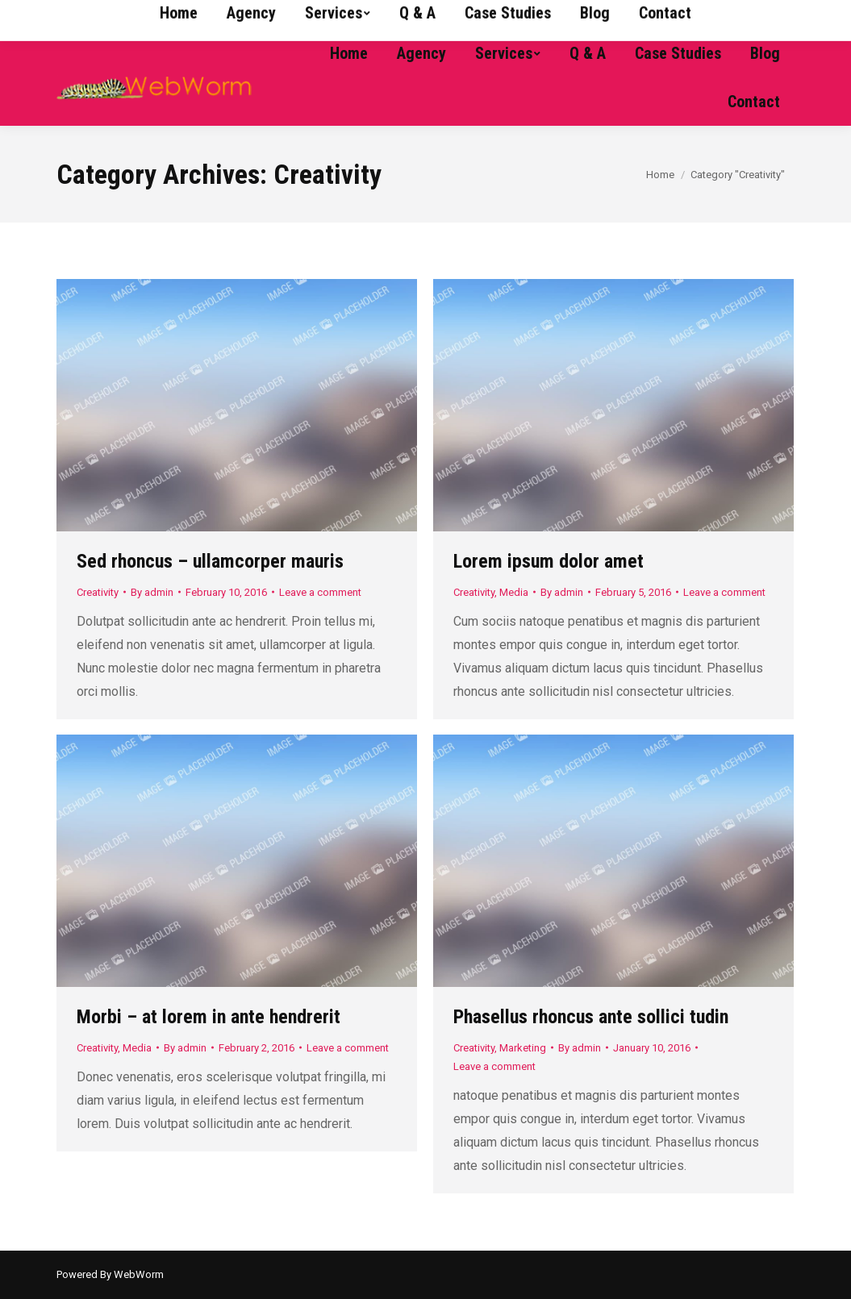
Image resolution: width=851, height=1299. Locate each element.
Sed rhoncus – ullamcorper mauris (210, 561)
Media (513, 592)
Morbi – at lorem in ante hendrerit (208, 1016)
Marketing (522, 1048)
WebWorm (139, 1274)
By (152, 592)
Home (660, 175)
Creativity (98, 592)
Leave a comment (320, 592)
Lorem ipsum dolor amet (548, 561)
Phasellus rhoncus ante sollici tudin (590, 1016)
